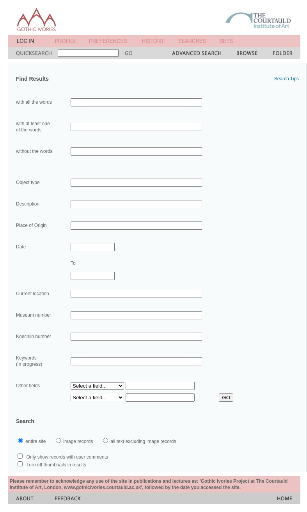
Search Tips (286, 78)
